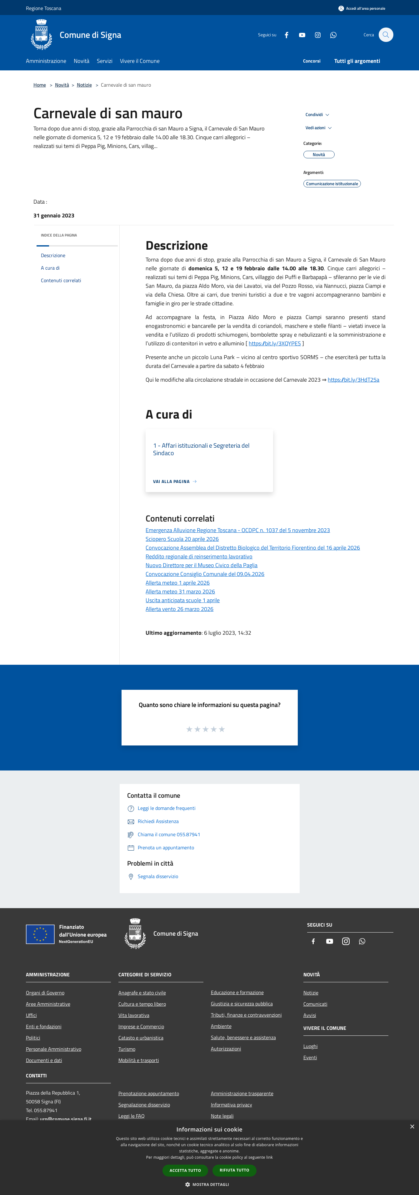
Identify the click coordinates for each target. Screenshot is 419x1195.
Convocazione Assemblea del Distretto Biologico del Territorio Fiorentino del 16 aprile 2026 (253, 547)
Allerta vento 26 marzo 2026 (179, 609)
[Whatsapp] (330, 34)
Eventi (310, 1057)
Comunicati (315, 1004)
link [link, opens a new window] (269, 1157)
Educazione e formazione (237, 992)
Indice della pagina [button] (59, 235)
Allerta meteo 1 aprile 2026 (178, 582)
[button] (209, 1184)
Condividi (318, 115)
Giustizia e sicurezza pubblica (242, 1003)
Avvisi (309, 1015)
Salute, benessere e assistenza (243, 1037)
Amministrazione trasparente (242, 1093)
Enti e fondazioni (44, 1026)
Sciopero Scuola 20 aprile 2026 (182, 539)
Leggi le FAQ (131, 1116)
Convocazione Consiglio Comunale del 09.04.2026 (205, 574)
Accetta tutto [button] (185, 1170)
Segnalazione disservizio (144, 1104)
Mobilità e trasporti (138, 1060)
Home (39, 85)
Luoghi (310, 1046)
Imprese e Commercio (141, 1026)
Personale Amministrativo (53, 1049)
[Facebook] (283, 34)
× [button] (412, 1127)
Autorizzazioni (226, 1048)
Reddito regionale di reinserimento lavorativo (199, 556)
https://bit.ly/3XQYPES (275, 343)
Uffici (31, 1015)
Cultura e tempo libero (142, 1004)
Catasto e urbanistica (140, 1037)
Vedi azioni (320, 128)
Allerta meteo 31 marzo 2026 (180, 591)
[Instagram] (314, 34)
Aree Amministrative (48, 1004)
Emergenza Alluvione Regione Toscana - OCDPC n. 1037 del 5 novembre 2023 (238, 530)
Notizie (84, 85)
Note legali (222, 1116)
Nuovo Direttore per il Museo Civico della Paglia (201, 565)
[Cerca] (385, 34)
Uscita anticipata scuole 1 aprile (183, 600)
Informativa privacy (231, 1104)
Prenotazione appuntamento (148, 1093)
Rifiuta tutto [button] (234, 1170)
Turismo (126, 1049)
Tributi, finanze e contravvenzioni (246, 1015)
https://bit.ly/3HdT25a (353, 379)
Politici (33, 1037)
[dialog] (209, 1157)
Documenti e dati (44, 1060)
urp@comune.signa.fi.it (66, 1119)
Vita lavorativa (133, 1015)
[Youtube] (299, 34)
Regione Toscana (43, 8)
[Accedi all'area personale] (361, 8)
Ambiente (221, 1026)
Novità (62, 85)
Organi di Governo (45, 992)
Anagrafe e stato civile (142, 992)
